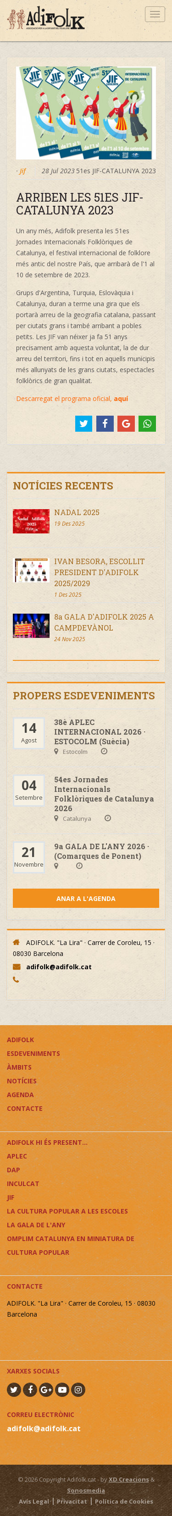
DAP (13, 1169)
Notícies (22, 1081)
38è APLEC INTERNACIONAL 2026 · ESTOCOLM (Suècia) (99, 731)
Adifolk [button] (20, 1039)
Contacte (25, 1108)
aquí (121, 398)
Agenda (20, 1094)
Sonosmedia (86, 1490)
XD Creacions (129, 1479)
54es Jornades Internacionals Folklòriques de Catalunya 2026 (104, 793)
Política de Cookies (124, 1501)
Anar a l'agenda (86, 898)
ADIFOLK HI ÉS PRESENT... (47, 1142)
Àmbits (19, 1067)
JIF (10, 1197)
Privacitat (72, 1501)
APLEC (17, 1156)
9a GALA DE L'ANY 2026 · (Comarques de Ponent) (101, 851)
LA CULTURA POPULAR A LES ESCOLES (67, 1211)
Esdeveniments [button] (33, 1053)
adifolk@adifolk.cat (59, 966)
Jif (23, 170)
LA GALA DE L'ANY (36, 1224)
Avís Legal (34, 1501)
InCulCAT (23, 1183)
